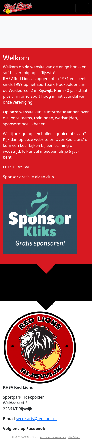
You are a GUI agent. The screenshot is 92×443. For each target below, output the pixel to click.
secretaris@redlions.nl (36, 418)
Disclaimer (74, 437)
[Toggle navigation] (82, 8)
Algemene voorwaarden (53, 437)
